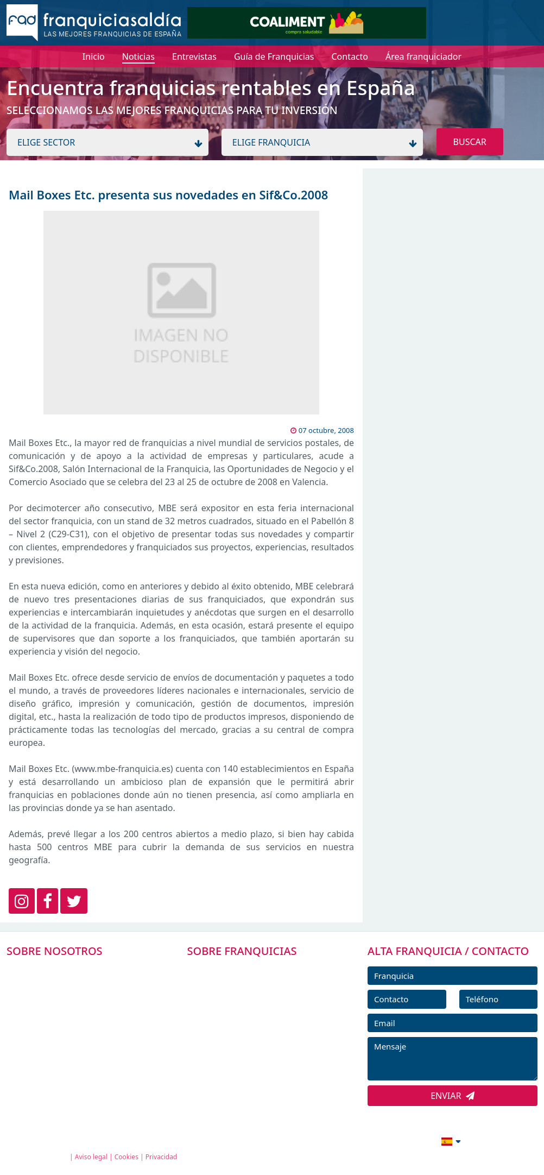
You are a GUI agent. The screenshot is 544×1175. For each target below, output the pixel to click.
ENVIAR (453, 1096)
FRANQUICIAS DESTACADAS (249, 1019)
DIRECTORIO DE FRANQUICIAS (254, 995)
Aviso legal (91, 1156)
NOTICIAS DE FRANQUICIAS (249, 1044)
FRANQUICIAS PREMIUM (243, 970)
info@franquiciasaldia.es (357, 1140)
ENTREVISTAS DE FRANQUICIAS (255, 1068)
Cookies (126, 1156)
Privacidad (162, 1156)
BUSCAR (469, 142)
